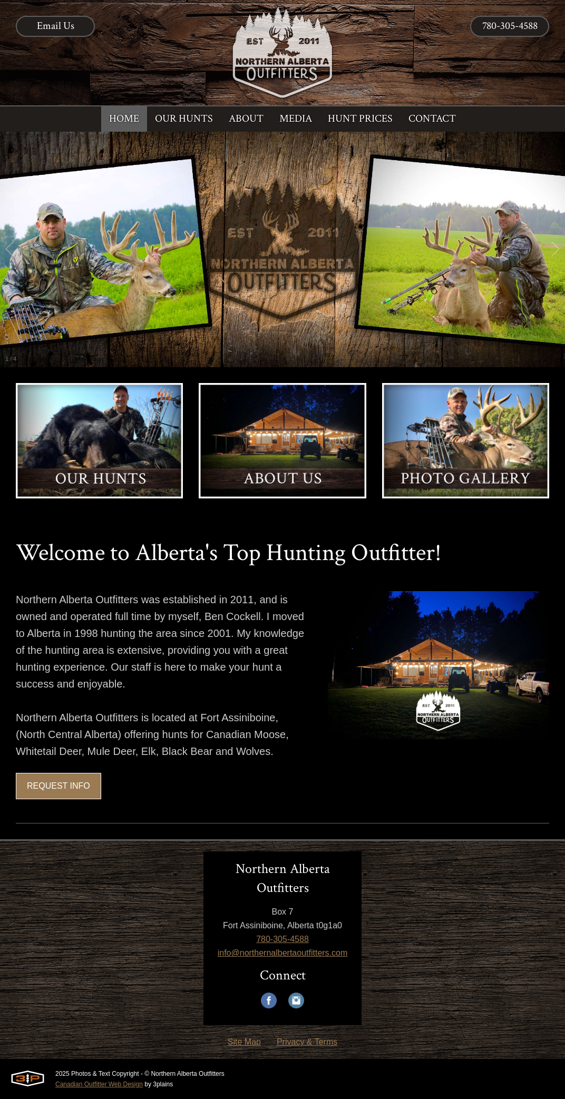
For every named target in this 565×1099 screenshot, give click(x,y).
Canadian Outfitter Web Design (99, 1084)
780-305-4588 (510, 26)
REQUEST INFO (58, 785)
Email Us (55, 26)
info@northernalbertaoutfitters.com (283, 952)
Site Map (244, 1041)
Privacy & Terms (307, 1041)
